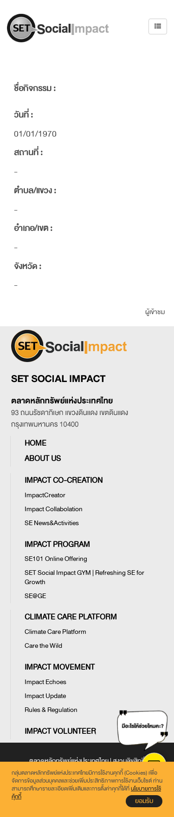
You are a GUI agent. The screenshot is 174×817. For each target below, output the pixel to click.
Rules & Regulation (51, 710)
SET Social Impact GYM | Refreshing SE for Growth (84, 577)
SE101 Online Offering (56, 558)
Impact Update (45, 696)
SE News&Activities (52, 523)
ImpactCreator (45, 495)
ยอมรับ (144, 801)
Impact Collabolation (54, 509)
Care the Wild (43, 645)
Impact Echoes (45, 682)
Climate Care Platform (55, 631)
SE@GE (35, 596)
